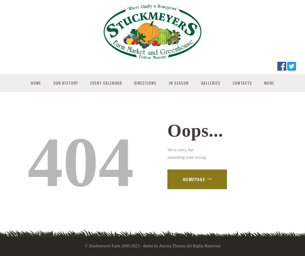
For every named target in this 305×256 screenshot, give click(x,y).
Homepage (194, 179)
